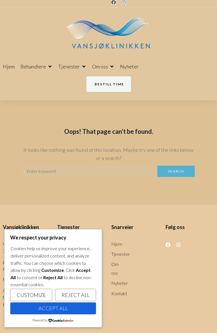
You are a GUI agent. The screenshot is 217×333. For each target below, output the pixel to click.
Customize (31, 295)
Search (176, 171)
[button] (36, 66)
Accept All (53, 308)
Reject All (76, 295)
